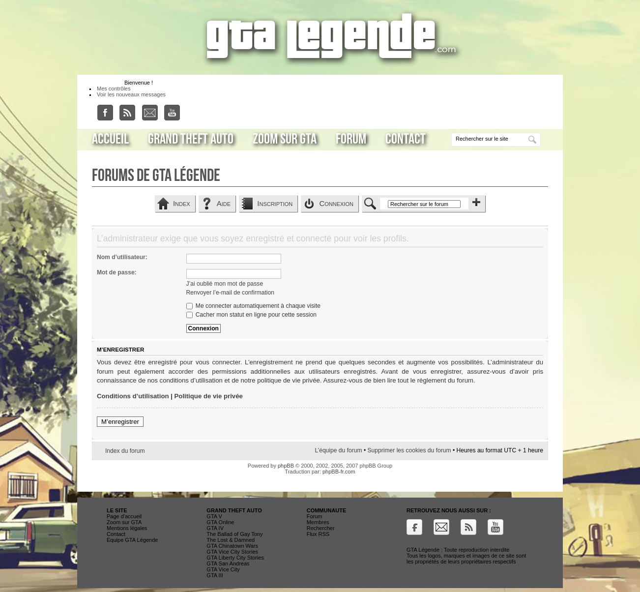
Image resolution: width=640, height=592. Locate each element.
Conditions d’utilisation (133, 396)
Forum (351, 139)
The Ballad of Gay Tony (234, 534)
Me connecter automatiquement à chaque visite (253, 305)
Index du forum (125, 450)
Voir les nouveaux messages (131, 94)
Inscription (274, 203)
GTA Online (220, 522)
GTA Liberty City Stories (235, 558)
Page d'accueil (124, 516)
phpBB (286, 466)
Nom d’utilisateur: (122, 257)
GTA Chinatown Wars (232, 546)
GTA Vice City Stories (232, 552)
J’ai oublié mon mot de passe (224, 283)
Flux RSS (318, 534)
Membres (318, 522)
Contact (405, 139)
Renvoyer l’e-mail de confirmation (230, 292)
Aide (224, 203)
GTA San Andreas (227, 563)
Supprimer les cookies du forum (409, 450)
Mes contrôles (113, 88)
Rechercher (321, 528)
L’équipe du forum (338, 450)
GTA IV (215, 528)
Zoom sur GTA (285, 139)
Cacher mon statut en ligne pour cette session (251, 314)
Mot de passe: (117, 272)
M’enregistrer (120, 421)
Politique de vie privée (209, 396)
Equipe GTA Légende (132, 540)
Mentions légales (127, 528)
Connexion (336, 203)
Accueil (110, 139)
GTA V (214, 516)
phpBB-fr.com (338, 471)
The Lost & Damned (230, 540)
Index (181, 203)
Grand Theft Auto (190, 139)
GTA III (214, 575)
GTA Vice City (222, 569)
